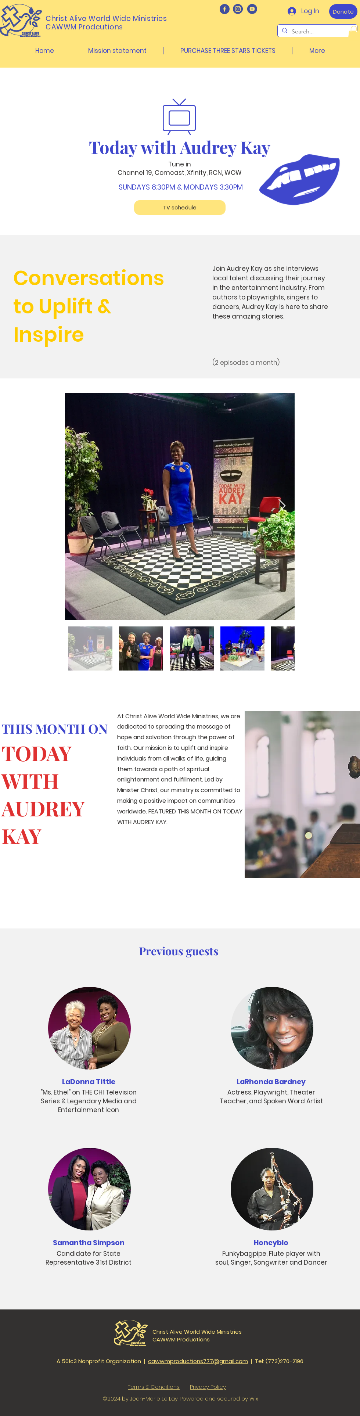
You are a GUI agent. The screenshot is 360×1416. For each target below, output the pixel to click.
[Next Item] (282, 506)
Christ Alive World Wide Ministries (197, 1332)
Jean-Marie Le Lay (154, 1398)
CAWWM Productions (181, 1339)
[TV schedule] (180, 207)
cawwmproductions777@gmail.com (198, 1361)
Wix (253, 1398)
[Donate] (343, 11)
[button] (354, 33)
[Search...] (317, 32)
